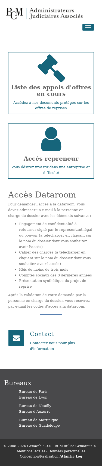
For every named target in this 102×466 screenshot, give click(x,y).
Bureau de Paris (33, 391)
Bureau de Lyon (33, 397)
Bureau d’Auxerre (35, 411)
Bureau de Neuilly (35, 405)
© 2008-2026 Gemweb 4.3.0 (27, 446)
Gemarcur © (86, 446)
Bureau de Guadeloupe (39, 425)
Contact (42, 333)
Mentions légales (31, 451)
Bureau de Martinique (38, 419)
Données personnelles (66, 451)
